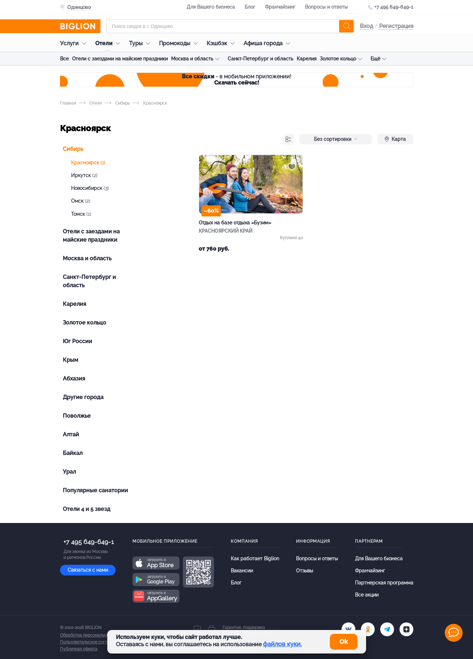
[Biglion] (80, 26)
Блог (250, 7)
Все (64, 58)
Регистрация (396, 26)
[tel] (387, 629)
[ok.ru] (368, 629)
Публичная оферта (78, 649)
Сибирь (117, 103)
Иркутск (84, 175)
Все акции (366, 595)
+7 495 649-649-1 (393, 7)
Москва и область (192, 58)
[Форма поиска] (230, 26)
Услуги (75, 43)
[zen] (406, 629)
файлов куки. (282, 644)
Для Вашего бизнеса (211, 7)
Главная (68, 103)
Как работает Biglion (255, 558)
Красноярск (88, 162)
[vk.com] (348, 629)
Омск (80, 201)
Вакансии (242, 570)
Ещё (375, 58)
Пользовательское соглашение (91, 642)
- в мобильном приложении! (236, 79)
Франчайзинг (280, 7)
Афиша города (269, 43)
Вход (366, 26)
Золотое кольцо (338, 58)
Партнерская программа (384, 582)
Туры (141, 43)
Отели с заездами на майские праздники (120, 58)
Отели (109, 43)
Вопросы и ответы (326, 7)
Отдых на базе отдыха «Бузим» (235, 222)
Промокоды (180, 43)
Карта (395, 139)
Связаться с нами (88, 570)
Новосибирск (90, 188)
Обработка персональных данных (93, 635)
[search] (346, 26)
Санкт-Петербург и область (260, 58)
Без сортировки (335, 139)
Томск (81, 214)
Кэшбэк (222, 43)
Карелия (306, 58)
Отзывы (304, 570)
